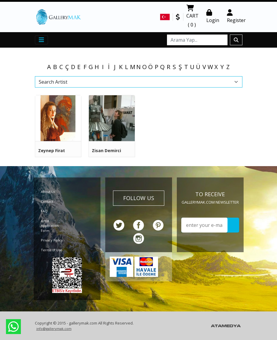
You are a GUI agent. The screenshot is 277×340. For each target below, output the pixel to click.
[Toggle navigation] (41, 39)
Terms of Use (51, 250)
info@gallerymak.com (54, 328)
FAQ (44, 211)
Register (236, 16)
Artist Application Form (50, 226)
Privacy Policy (52, 240)
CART (192, 17)
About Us (48, 191)
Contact (47, 201)
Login (212, 16)
